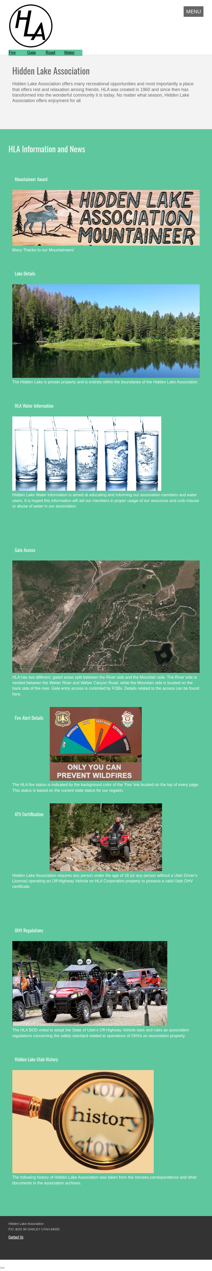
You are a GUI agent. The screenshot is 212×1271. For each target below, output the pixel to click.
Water (69, 52)
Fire (12, 52)
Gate (31, 52)
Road (50, 52)
